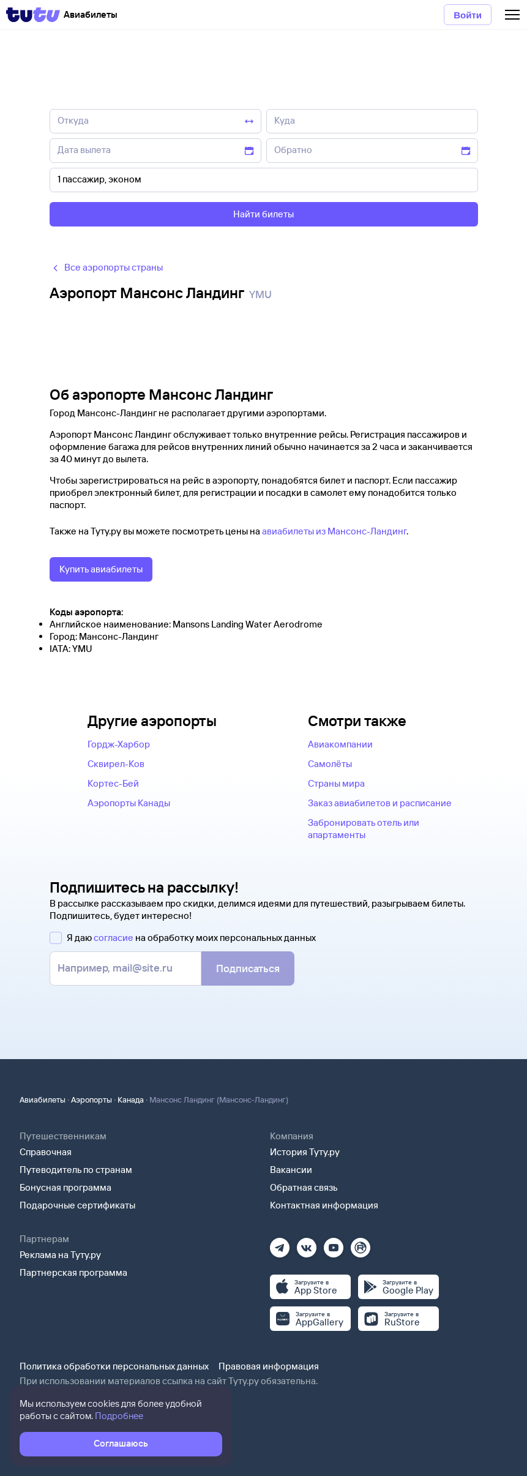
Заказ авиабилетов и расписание (380, 803)
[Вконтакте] (306, 1243)
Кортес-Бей (113, 783)
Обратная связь (304, 1187)
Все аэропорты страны (106, 267)
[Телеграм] (280, 1243)
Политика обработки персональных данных (114, 1366)
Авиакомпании (340, 744)
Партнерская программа (73, 1272)
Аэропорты (91, 1099)
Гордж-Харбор (119, 744)
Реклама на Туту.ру (60, 1255)
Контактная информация (324, 1205)
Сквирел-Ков (116, 764)
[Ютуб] (333, 1243)
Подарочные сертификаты (77, 1205)
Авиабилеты (42, 1099)
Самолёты (330, 764)
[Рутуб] (360, 1243)
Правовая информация (269, 1366)
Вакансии (291, 1169)
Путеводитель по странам (76, 1169)
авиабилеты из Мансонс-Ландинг (334, 531)
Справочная (46, 1152)
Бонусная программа (65, 1187)
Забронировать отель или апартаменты (363, 829)
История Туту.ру (305, 1152)
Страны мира (336, 783)
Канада (131, 1099)
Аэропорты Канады (129, 803)
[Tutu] (33, 14)
